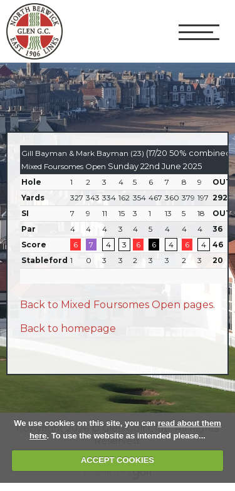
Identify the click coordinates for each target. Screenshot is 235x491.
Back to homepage (68, 328)
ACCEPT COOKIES (117, 460)
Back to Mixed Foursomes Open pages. (117, 305)
